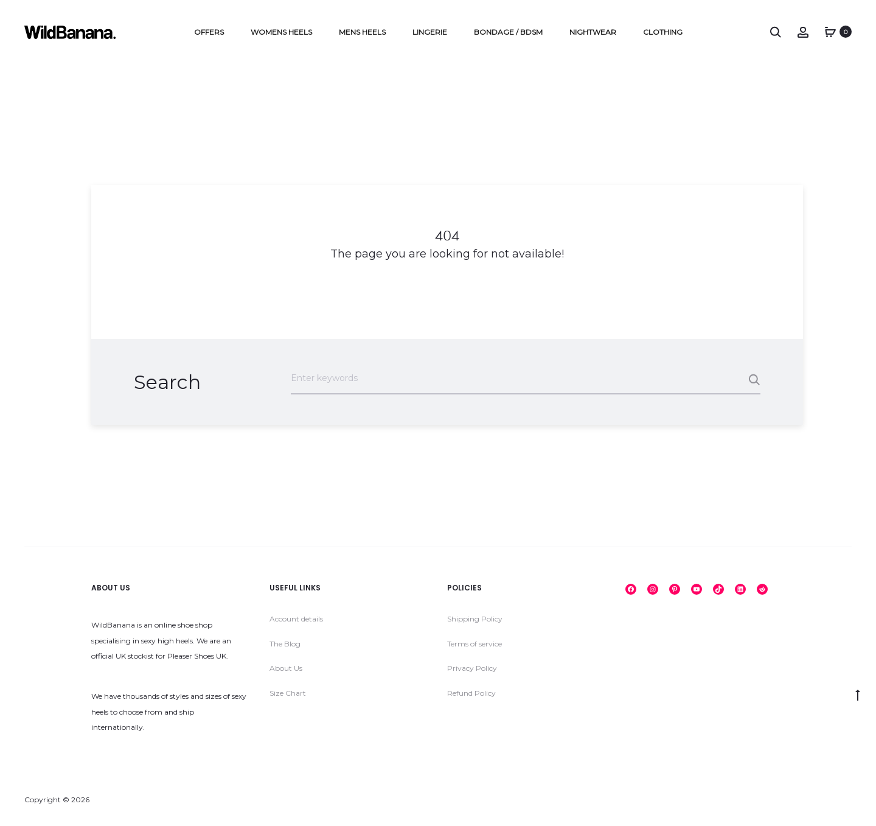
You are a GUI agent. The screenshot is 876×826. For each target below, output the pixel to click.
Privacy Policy (472, 668)
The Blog (285, 643)
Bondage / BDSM (508, 32)
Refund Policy (471, 693)
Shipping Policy (474, 618)
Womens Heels (281, 32)
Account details (296, 618)
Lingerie (429, 32)
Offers (209, 32)
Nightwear (592, 32)
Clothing (663, 32)
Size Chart (287, 693)
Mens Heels (362, 32)
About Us (285, 668)
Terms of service (474, 643)
